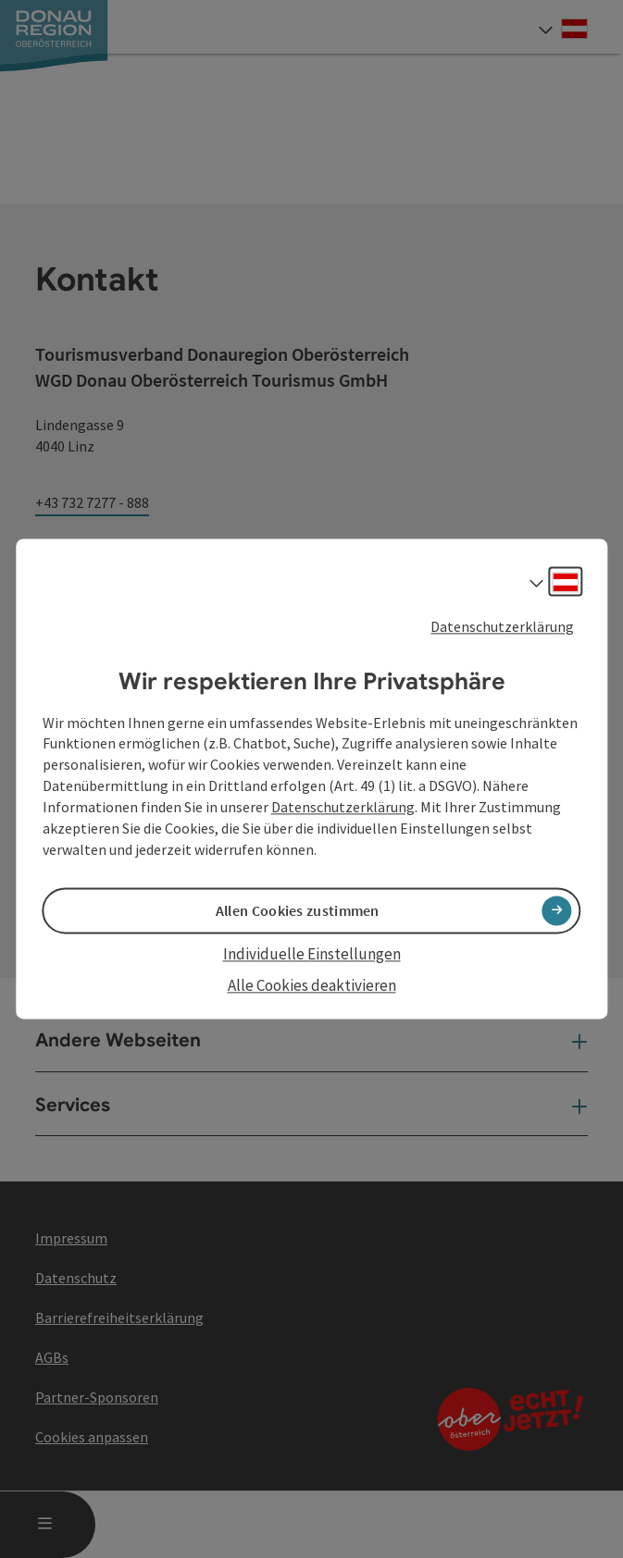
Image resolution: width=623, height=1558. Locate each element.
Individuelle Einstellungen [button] (312, 954)
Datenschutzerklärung (502, 626)
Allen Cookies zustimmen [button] (298, 910)
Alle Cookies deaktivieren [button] (312, 985)
